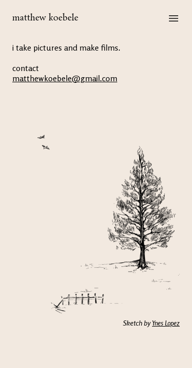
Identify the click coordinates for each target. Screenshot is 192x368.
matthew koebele (45, 18)
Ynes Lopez (166, 323)
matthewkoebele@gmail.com (64, 78)
